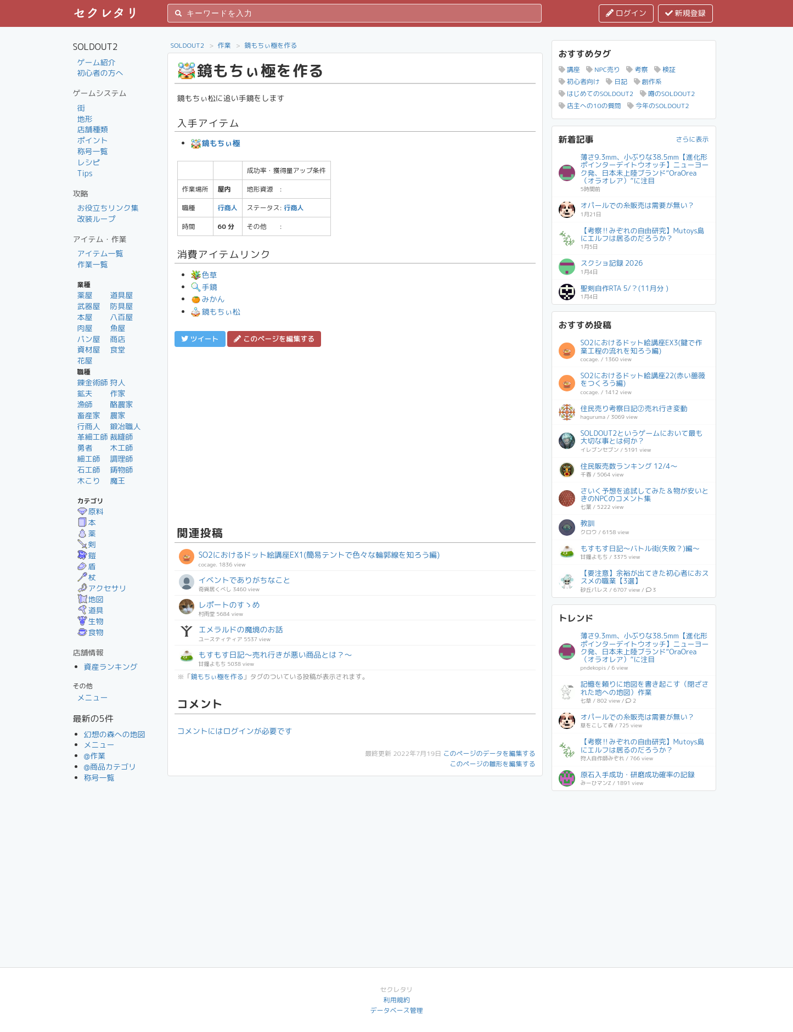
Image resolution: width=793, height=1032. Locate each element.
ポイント (92, 140)
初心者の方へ (100, 73)
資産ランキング (111, 666)
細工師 (88, 458)
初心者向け (579, 81)
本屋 (85, 317)
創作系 (648, 81)
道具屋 (121, 295)
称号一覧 (92, 151)
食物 (90, 632)
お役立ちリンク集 (108, 208)
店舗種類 (92, 129)
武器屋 (88, 306)
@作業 (95, 755)
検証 (665, 69)
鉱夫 (85, 393)
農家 (117, 415)
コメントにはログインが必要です (235, 731)
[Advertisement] (355, 435)
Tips (85, 173)
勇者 (85, 447)
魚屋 (117, 328)
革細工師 (92, 436)
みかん (208, 299)
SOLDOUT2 (188, 45)
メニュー (92, 697)
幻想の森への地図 (114, 734)
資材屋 (88, 349)
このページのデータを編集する (489, 753)
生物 (90, 621)
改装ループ (96, 219)
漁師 (85, 404)
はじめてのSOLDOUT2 (596, 93)
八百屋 (121, 317)
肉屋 (85, 328)
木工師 (121, 447)
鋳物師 (121, 469)
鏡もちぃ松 (215, 311)
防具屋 (121, 306)
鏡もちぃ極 (215, 143)
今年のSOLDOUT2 (658, 105)
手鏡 (204, 287)
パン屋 (88, 339)
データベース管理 (396, 1010)
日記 (616, 81)
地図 (90, 599)
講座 (569, 69)
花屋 (85, 360)
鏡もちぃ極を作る (270, 45)
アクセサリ (102, 588)
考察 (637, 69)
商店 (117, 339)
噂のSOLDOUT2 (667, 93)
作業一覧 (92, 264)
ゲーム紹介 (96, 62)
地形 (85, 119)
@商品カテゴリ (110, 766)
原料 (90, 511)
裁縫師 (121, 436)
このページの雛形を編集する (492, 764)
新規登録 (685, 13)
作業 (224, 45)
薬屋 (85, 295)
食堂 (117, 349)
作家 (117, 393)
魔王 (117, 480)
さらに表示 (692, 139)
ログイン (626, 13)
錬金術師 (92, 382)
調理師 (121, 458)
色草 (204, 275)
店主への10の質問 (590, 105)
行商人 (88, 426)
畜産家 (88, 415)
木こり (88, 480)
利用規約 (396, 1000)
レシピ (88, 162)
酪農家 (121, 404)
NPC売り (603, 69)
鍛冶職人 (125, 426)
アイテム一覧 (100, 253)
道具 (90, 610)
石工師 (88, 469)
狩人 (117, 382)
